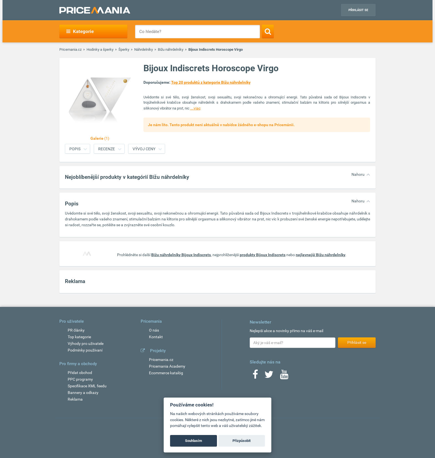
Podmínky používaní (85, 350)
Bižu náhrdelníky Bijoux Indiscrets (181, 255)
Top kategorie (79, 337)
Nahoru (358, 174)
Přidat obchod (80, 372)
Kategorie (80, 31)
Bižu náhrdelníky (170, 49)
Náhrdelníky (143, 49)
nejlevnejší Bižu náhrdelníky (320, 255)
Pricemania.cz (70, 49)
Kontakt (156, 337)
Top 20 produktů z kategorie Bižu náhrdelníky (211, 82)
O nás (154, 330)
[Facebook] (255, 376)
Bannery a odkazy (83, 392)
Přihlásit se (358, 10)
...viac (195, 108)
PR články (76, 330)
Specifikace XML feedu (87, 386)
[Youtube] (284, 376)
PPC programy (80, 379)
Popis (74, 149)
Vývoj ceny (144, 149)
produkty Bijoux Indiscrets (262, 255)
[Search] (268, 31)
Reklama (75, 399)
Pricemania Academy (167, 366)
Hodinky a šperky (100, 49)
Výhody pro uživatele (85, 343)
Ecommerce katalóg (166, 373)
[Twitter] (269, 376)
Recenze (106, 149)
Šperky (123, 49)
